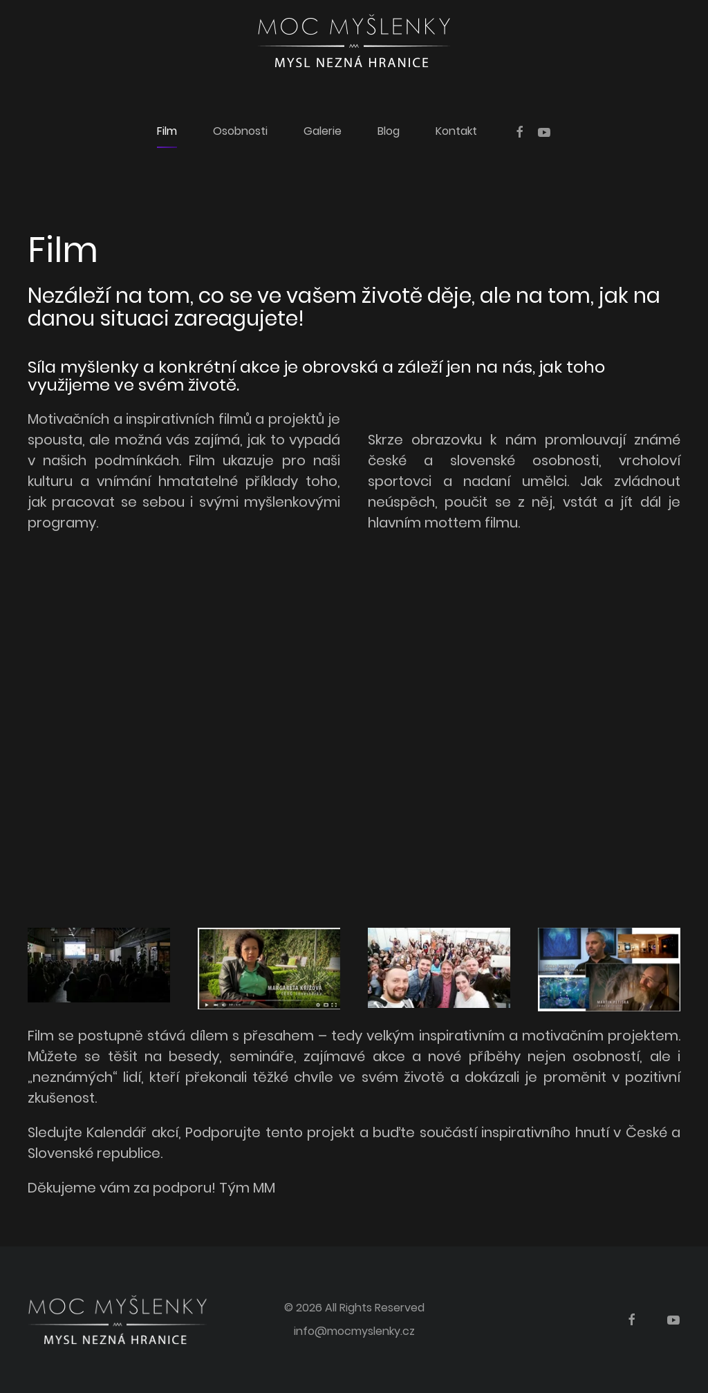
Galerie (323, 131)
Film (167, 131)
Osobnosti (240, 131)
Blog (389, 131)
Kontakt (456, 131)
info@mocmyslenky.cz (354, 1331)
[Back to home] (354, 41)
